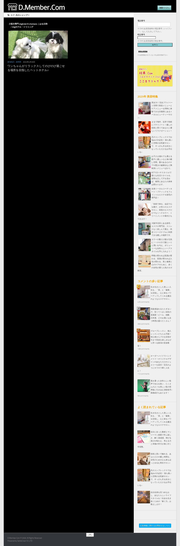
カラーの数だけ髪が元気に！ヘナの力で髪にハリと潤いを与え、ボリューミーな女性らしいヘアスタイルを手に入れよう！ (162, 245)
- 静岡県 (18, 62)
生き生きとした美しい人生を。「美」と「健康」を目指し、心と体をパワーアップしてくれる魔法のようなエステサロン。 (161, 293)
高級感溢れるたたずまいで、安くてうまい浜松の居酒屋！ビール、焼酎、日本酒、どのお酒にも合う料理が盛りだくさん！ (161, 315)
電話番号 (141, 21)
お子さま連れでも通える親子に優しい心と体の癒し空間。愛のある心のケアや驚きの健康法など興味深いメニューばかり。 (162, 162)
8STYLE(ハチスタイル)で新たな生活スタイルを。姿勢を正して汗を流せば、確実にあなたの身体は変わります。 (162, 178)
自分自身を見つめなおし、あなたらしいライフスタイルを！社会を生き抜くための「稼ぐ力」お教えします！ (161, 498)
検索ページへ (164, 8)
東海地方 (11, 62)
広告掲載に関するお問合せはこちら (155, 526)
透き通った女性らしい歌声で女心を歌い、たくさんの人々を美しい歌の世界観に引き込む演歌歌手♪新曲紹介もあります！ (161, 387)
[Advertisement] (69, 99)
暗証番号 (141, 34)
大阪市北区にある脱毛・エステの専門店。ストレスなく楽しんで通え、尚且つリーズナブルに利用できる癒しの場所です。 (162, 229)
